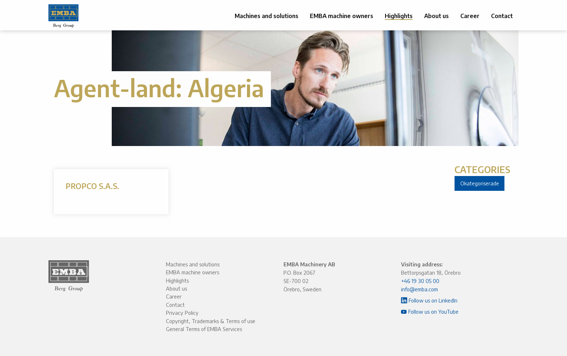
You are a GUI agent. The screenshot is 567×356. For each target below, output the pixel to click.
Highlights (177, 280)
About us (176, 288)
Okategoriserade (479, 183)
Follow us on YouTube (430, 311)
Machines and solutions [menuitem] (266, 16)
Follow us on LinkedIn (429, 300)
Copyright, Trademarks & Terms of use (210, 321)
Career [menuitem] (469, 16)
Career (174, 296)
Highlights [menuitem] (399, 16)
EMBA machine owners (192, 272)
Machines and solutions (192, 264)
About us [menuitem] (436, 16)
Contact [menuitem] (502, 16)
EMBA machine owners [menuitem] (341, 16)
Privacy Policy (182, 312)
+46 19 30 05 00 (420, 281)
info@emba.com (419, 289)
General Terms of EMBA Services (204, 329)
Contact (175, 304)
